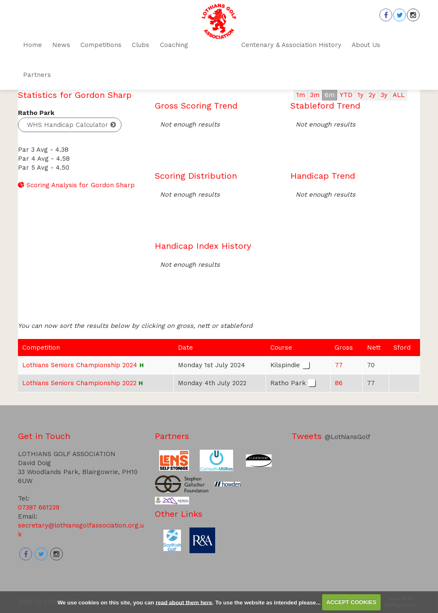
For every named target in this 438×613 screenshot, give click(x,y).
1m (300, 95)
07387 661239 (38, 507)
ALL (399, 95)
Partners (172, 436)
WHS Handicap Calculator (67, 125)
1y (361, 95)
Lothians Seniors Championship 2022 (79, 383)
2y (372, 95)
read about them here (184, 602)
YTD (346, 95)
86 (339, 383)
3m (315, 95)
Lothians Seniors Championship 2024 (79, 365)
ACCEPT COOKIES (351, 602)
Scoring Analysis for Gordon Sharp (76, 185)
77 (339, 365)
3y (384, 95)
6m (329, 95)
